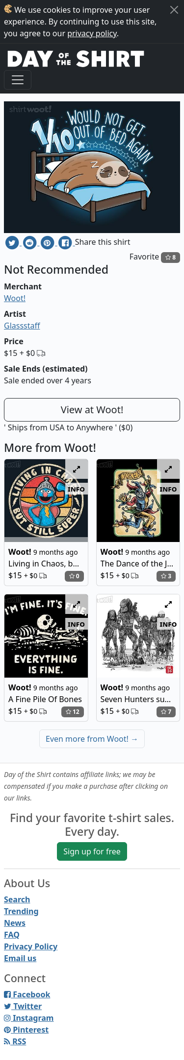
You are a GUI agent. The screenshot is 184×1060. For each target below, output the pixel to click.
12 (72, 711)
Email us (20, 958)
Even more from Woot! (92, 738)
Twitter (23, 1006)
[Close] (174, 10)
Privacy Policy (30, 946)
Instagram (28, 1018)
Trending (21, 911)
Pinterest (26, 1029)
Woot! (15, 298)
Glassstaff (22, 325)
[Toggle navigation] (17, 80)
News (15, 923)
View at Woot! (92, 409)
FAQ (12, 934)
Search (17, 899)
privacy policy (92, 33)
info (76, 488)
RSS (15, 1041)
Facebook (27, 994)
